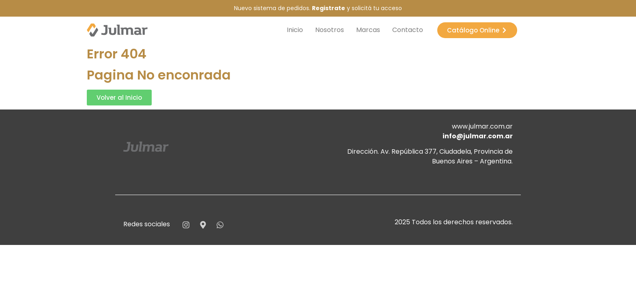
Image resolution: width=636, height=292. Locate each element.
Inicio (295, 29)
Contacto (407, 29)
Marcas (368, 29)
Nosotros (329, 29)
